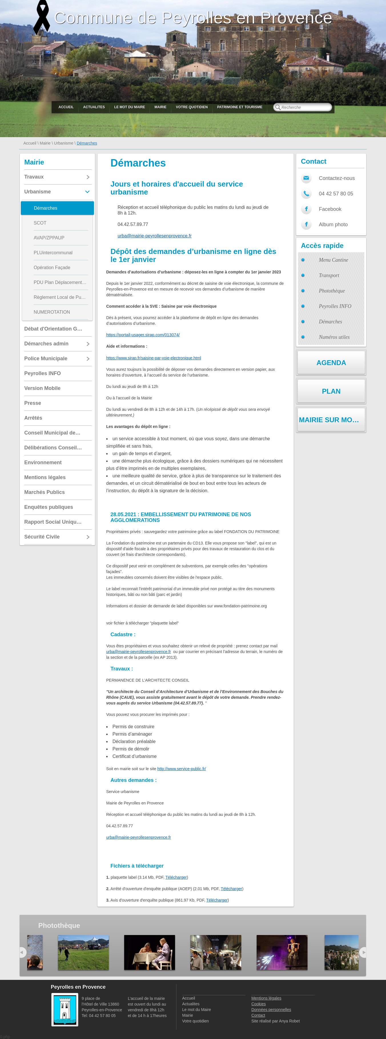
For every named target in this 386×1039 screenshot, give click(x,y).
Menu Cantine (333, 260)
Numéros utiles (334, 337)
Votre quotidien (192, 107)
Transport (329, 275)
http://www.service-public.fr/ (181, 768)
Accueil (66, 107)
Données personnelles (271, 1009)
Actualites (94, 107)
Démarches (330, 322)
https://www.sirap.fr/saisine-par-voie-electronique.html (153, 358)
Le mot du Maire (129, 107)
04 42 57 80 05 (336, 194)
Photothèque (332, 291)
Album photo (333, 224)
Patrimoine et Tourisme (240, 107)
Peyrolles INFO (335, 306)
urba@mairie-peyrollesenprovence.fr (155, 235)
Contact (258, 1015)
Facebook (330, 209)
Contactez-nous (337, 178)
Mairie (160, 107)
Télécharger (176, 877)
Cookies (258, 1004)
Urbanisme (63, 143)
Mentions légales (266, 998)
